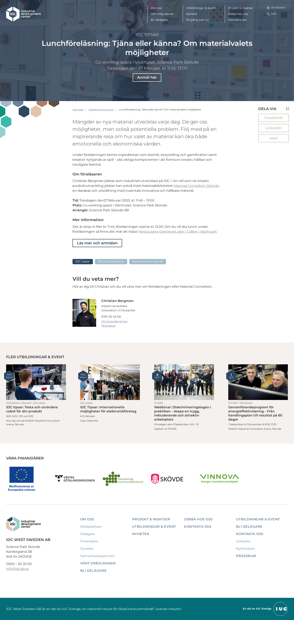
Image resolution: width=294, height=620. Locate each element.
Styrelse (86, 549)
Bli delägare (159, 20)
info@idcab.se (17, 569)
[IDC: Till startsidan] (23, 14)
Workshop (246, 402)
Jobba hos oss (238, 14)
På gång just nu (197, 20)
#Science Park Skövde (147, 261)
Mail (273, 138)
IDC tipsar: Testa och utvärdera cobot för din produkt (36, 382)
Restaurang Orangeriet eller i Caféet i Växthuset (178, 231)
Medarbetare (90, 527)
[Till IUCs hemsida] (265, 609)
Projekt (158, 402)
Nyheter (191, 14)
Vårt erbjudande (162, 14)
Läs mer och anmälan (97, 243)
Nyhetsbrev (245, 549)
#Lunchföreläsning (111, 261)
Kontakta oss (237, 20)
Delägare (87, 534)
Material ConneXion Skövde (196, 186)
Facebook (273, 118)
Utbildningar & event (201, 8)
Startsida (77, 109)
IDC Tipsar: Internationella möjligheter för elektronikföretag (110, 382)
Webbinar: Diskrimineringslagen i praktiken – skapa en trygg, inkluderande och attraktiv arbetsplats (184, 382)
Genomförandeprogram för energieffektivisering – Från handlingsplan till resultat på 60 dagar (258, 382)
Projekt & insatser (240, 8)
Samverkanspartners (97, 556)
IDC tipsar (147, 34)
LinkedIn (273, 128)
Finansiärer (89, 541)
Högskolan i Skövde (18, 402)
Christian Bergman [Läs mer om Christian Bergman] (117, 301)
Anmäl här (147, 77)
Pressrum (246, 556)
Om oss (156, 8)
